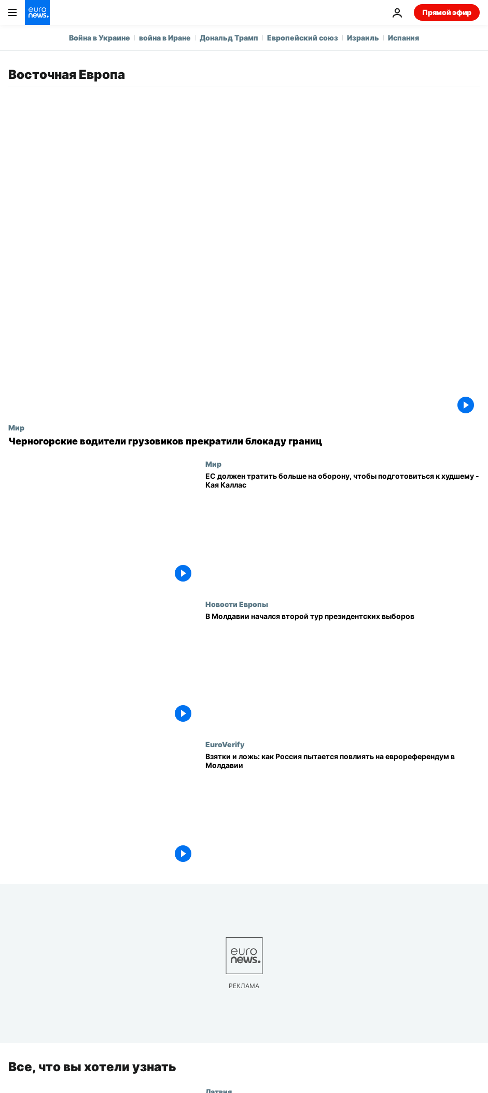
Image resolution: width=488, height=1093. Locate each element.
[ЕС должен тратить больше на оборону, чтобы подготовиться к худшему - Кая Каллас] (342, 529)
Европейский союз (302, 37)
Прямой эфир (446, 12)
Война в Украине (99, 37)
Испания (403, 37)
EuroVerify (224, 744)
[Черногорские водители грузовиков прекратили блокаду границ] (244, 441)
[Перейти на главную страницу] (37, 12)
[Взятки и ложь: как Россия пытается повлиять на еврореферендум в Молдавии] (342, 810)
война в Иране (165, 37)
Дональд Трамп (229, 37)
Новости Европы (236, 604)
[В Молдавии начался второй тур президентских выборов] (342, 669)
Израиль (363, 37)
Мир (16, 427)
